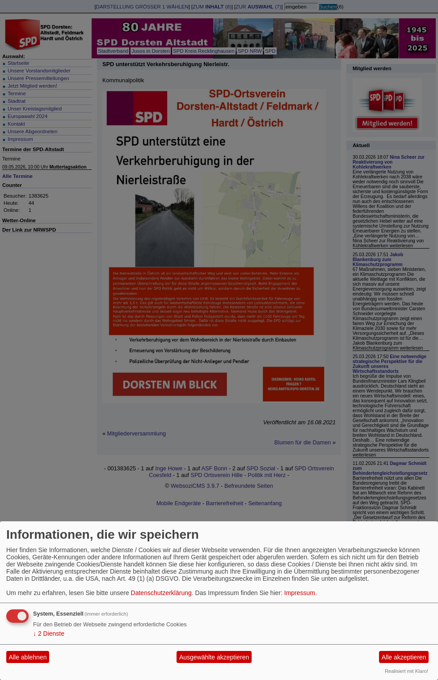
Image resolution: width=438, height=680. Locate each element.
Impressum (299, 592)
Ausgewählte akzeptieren (214, 657)
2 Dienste (48, 633)
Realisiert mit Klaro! (406, 671)
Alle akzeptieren (404, 657)
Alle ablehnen (28, 657)
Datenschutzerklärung (161, 592)
